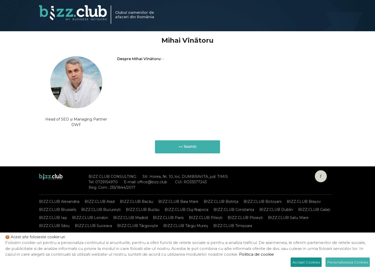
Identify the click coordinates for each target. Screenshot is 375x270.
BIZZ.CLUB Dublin (276, 209)
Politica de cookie (256, 254)
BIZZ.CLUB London (90, 217)
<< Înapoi (187, 147)
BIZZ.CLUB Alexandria (59, 201)
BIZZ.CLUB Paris (168, 217)
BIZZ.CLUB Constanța (234, 209)
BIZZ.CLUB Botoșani (262, 201)
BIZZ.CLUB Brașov (304, 201)
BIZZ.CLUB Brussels (57, 209)
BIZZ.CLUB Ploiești (245, 217)
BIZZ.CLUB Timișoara (232, 225)
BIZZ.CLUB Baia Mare (178, 201)
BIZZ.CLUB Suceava (93, 225)
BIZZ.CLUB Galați (314, 209)
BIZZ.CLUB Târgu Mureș (185, 225)
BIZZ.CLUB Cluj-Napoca (186, 209)
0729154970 (106, 182)
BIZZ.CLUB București (101, 209)
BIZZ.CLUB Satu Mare (288, 217)
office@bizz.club (152, 182)
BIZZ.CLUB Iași (53, 217)
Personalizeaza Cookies (347, 262)
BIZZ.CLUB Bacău (136, 201)
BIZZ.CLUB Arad (100, 201)
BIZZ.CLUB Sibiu (54, 225)
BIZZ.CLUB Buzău (142, 209)
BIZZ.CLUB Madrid (130, 217)
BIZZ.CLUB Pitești (205, 217)
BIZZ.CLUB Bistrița (221, 201)
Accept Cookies (306, 262)
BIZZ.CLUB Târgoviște (137, 225)
